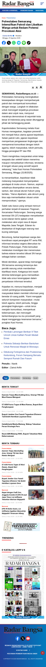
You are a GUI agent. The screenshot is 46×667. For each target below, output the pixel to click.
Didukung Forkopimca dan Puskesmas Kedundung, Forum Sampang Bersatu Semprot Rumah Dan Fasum (22, 355)
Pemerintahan (26, 10)
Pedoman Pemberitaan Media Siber (22, 654)
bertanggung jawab (20, 123)
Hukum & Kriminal (10, 10)
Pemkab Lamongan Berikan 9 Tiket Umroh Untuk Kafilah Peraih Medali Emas (21, 335)
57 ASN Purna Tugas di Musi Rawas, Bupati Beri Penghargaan (13, 467)
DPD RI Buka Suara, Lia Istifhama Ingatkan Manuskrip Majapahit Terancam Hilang (14, 511)
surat (35, 378)
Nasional (40, 10)
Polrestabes (15, 378)
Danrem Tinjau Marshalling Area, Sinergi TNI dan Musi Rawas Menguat (12, 453)
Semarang (27, 378)
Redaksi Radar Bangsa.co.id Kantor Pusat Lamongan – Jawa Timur (23, 646)
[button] (32, 87)
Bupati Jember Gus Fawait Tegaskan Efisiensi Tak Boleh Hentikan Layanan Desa (14, 481)
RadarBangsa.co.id (26, 93)
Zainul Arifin (7, 36)
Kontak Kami (21, 650)
